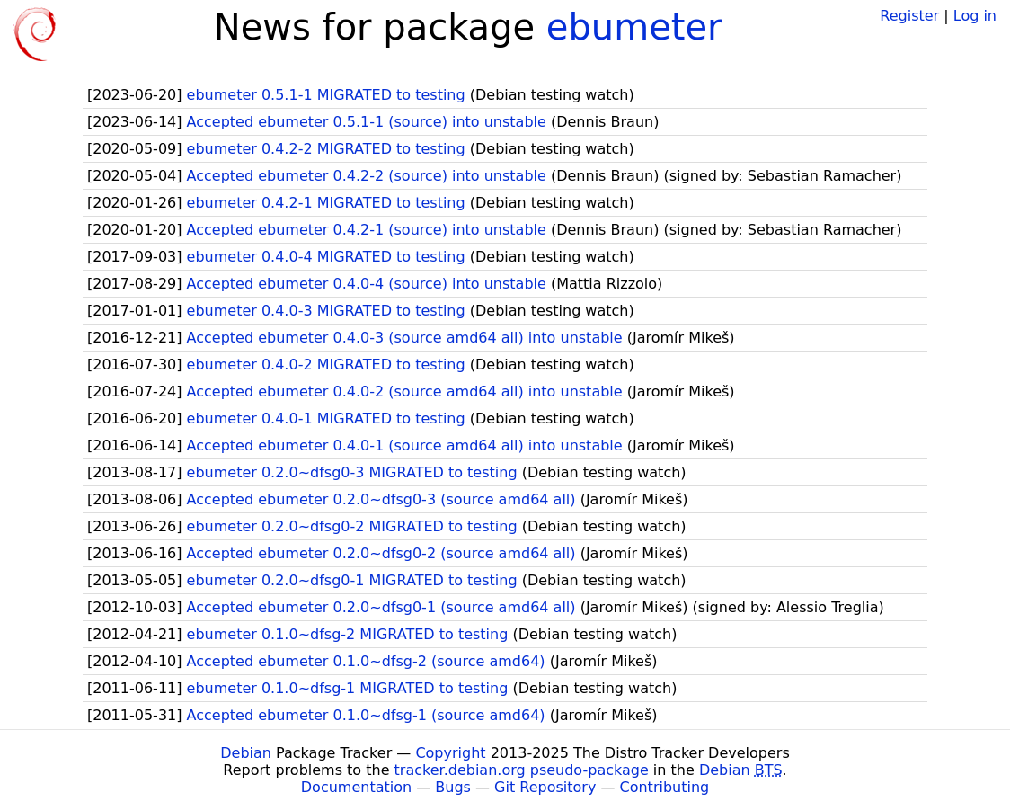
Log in (975, 15)
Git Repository (545, 787)
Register (909, 15)
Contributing (665, 787)
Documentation (356, 787)
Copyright (450, 752)
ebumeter (634, 27)
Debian (245, 752)
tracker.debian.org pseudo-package (521, 770)
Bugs (453, 787)
